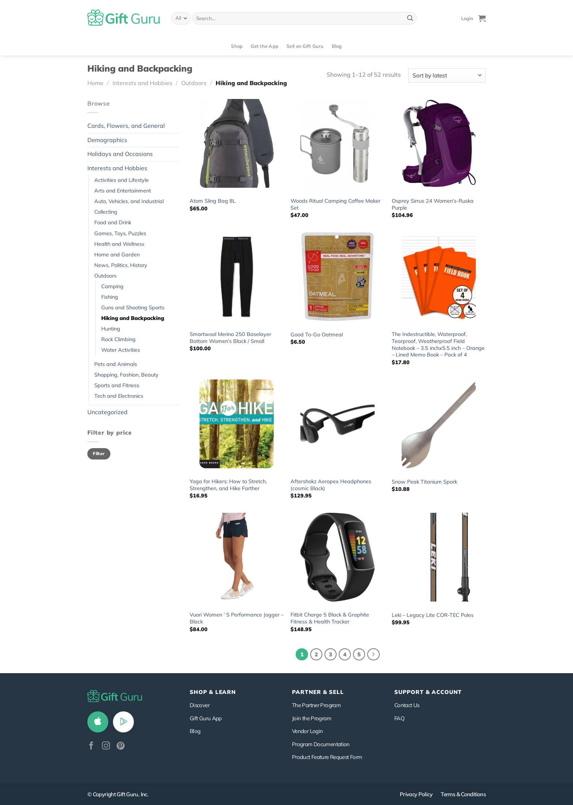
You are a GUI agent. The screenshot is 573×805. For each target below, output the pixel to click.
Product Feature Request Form (327, 757)
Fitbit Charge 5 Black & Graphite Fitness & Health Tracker (330, 618)
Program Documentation (321, 744)
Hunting (110, 328)
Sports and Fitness (116, 385)
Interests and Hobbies (142, 83)
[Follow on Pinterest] (121, 746)
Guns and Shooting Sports (132, 307)
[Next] (373, 654)
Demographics (107, 140)
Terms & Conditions (463, 794)
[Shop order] (447, 75)
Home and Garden (117, 254)
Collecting (105, 212)
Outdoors (193, 83)
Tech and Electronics (118, 396)
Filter (99, 453)
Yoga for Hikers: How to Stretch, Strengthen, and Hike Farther (228, 485)
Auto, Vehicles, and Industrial (129, 201)
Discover (199, 705)
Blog (337, 46)
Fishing (109, 297)
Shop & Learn (213, 691)
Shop (237, 46)
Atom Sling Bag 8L (213, 201)
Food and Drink (112, 222)
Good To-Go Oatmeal (317, 334)
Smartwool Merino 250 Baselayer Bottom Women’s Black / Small (230, 337)
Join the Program (311, 718)
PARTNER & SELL (318, 691)
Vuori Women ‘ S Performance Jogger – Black (237, 618)
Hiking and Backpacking (132, 318)
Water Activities (120, 350)
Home (95, 83)
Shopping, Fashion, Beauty (126, 374)
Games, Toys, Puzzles (120, 233)
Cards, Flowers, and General (126, 125)
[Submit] (410, 18)
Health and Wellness (119, 244)
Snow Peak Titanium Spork (424, 481)
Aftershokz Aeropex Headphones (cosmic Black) (331, 485)
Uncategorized (107, 412)
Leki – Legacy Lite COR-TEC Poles (433, 615)
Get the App (264, 46)
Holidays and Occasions (120, 153)
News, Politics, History (120, 265)
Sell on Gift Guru (304, 46)
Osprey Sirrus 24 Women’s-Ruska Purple (433, 204)
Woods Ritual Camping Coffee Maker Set (335, 204)
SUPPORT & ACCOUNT (428, 691)
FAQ (399, 718)
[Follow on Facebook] (91, 746)
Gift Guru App (206, 718)
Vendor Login (307, 731)
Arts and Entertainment (122, 190)
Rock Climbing (118, 339)
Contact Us (407, 705)
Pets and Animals (115, 364)
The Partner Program (316, 705)
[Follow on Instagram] (106, 746)
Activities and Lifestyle (121, 180)
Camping (112, 286)
